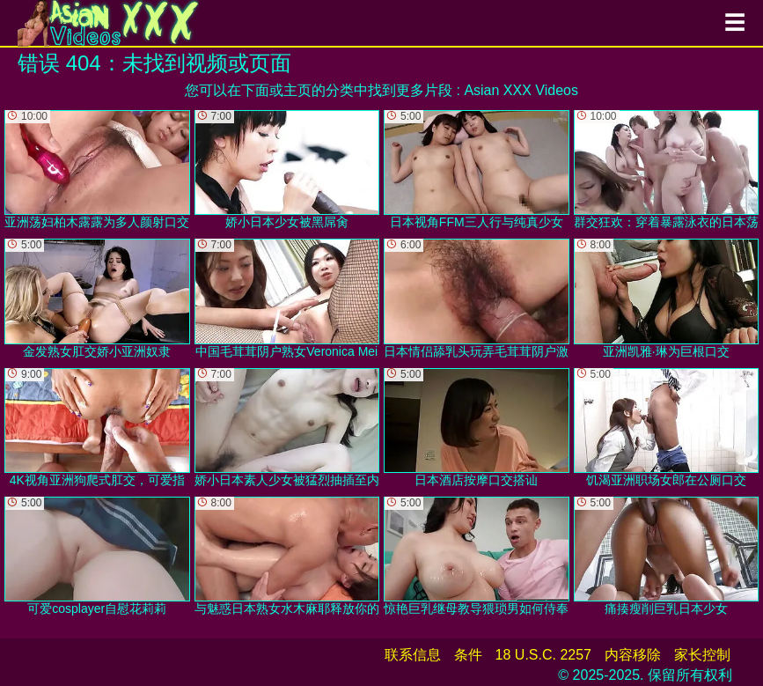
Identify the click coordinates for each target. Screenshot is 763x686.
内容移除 (633, 654)
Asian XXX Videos (521, 90)
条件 (468, 654)
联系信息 (413, 654)
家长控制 (702, 654)
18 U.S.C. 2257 (543, 654)
